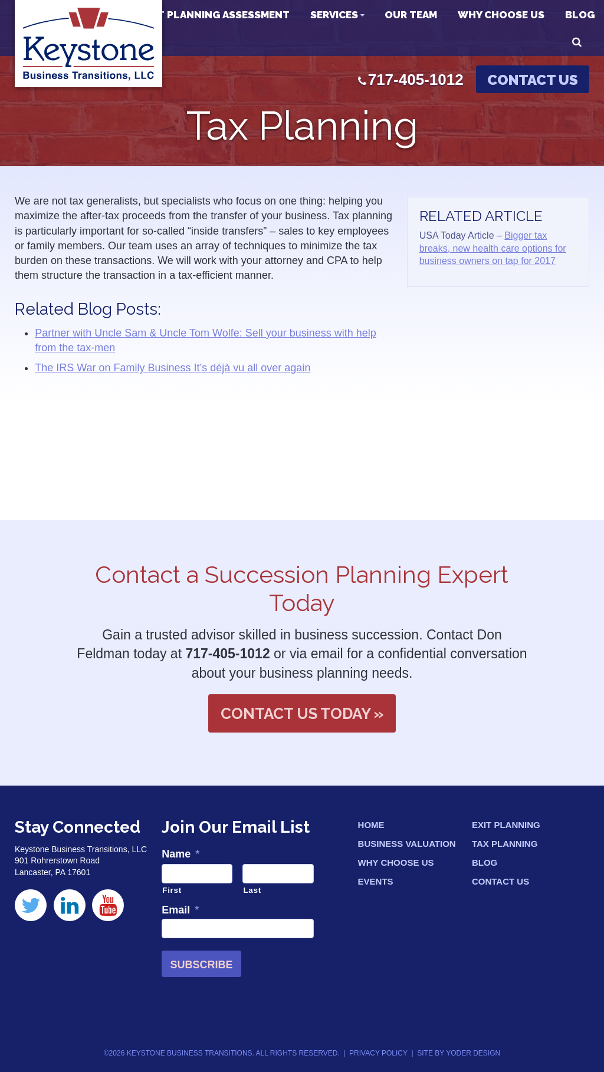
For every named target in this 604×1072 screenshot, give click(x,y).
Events (375, 881)
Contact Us (532, 79)
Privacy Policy (378, 1053)
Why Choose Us (501, 15)
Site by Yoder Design (458, 1053)
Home (371, 825)
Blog (580, 15)
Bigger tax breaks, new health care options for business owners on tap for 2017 (492, 248)
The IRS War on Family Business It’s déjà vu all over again (172, 368)
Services (334, 15)
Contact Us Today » (302, 714)
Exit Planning (506, 825)
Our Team (411, 15)
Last (252, 890)
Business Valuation (407, 844)
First (172, 890)
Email (180, 910)
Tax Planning (504, 844)
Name (180, 854)
